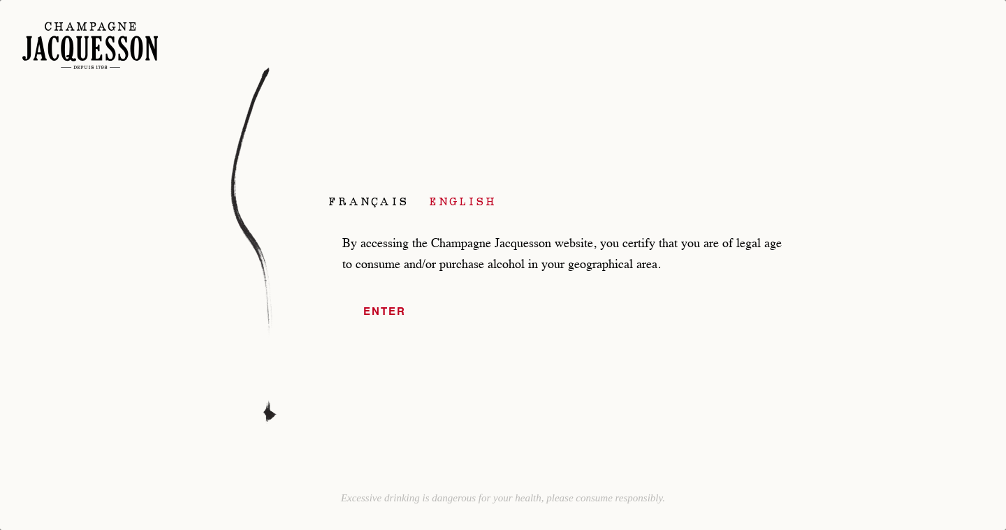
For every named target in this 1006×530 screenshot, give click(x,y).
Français (368, 201)
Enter (384, 312)
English (463, 201)
